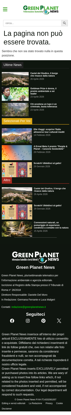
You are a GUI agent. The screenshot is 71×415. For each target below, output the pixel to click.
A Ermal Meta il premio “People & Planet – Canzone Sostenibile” (50, 147)
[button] (4, 9)
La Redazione (35, 403)
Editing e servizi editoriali (13, 403)
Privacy (49, 403)
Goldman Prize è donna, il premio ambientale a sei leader (43, 91)
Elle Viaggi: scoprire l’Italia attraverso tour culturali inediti (49, 130)
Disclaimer (7, 408)
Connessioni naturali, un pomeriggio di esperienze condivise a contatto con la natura (51, 225)
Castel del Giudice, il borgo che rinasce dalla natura (44, 74)
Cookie (59, 403)
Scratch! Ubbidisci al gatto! (47, 163)
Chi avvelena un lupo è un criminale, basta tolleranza (43, 105)
